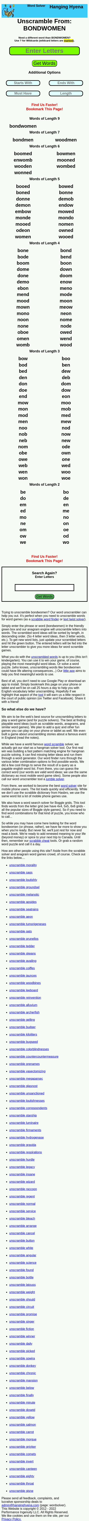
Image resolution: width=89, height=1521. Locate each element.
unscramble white (21, 1248)
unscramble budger (22, 1027)
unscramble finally (21, 1395)
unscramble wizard (22, 1181)
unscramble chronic (22, 1373)
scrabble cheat (39, 840)
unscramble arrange (23, 1225)
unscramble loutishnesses (27, 1100)
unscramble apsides (23, 902)
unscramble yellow (22, 1417)
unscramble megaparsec (26, 1078)
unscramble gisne (21, 1491)
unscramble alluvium (23, 1005)
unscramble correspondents (28, 1108)
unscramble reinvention (25, 997)
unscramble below (21, 1387)
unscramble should (22, 1299)
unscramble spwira (22, 1358)
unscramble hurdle (22, 1159)
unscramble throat (21, 1483)
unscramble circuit (21, 1306)
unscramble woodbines (25, 983)
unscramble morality (23, 865)
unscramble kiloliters (23, 1034)
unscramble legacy (22, 1167)
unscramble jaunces (23, 975)
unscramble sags (20, 872)
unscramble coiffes (22, 968)
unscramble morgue (22, 1439)
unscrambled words (44, 656)
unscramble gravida (22, 1145)
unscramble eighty (21, 1476)
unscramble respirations (25, 1152)
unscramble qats (20, 931)
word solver (69, 785)
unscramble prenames (24, 1064)
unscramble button (22, 1240)
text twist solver (73, 619)
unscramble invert (21, 1461)
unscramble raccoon (23, 1189)
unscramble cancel (22, 1233)
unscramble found (21, 1270)
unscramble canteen (23, 1468)
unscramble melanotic (24, 894)
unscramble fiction (21, 1329)
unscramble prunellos (23, 938)
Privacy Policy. (11, 1519)
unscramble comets (22, 1454)
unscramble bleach (22, 1218)
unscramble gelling (22, 1019)
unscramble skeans (22, 953)
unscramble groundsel (24, 887)
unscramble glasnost (23, 1086)
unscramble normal (22, 1203)
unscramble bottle (21, 1277)
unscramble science (22, 1262)
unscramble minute (22, 1402)
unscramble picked (22, 1351)
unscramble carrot (21, 1432)
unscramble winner (22, 1336)
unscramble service (22, 1211)
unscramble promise (23, 1314)
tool (40, 694)
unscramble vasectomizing (27, 1071)
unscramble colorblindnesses (29, 1049)
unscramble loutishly (23, 879)
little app (69, 670)
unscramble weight (22, 1292)
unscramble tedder (22, 946)
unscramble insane (22, 1174)
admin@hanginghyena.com (20, 1505)
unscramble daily (20, 1343)
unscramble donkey (22, 1365)
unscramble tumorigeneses (27, 924)
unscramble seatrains (23, 909)
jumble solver (55, 779)
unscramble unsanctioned (26, 1093)
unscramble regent (22, 1196)
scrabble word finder (45, 619)
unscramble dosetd (22, 1410)
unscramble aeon (21, 916)
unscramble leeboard (23, 990)
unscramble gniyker (22, 1446)
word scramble (54, 744)
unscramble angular (22, 1255)
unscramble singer (21, 1321)
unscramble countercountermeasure (33, 1056)
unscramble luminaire (23, 1122)
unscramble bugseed (23, 1041)
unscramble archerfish (24, 1012)
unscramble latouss (22, 1284)
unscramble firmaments (25, 1130)
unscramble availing (22, 960)
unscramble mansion (23, 1380)
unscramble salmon (22, 1424)
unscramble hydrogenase (26, 1137)
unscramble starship (23, 1115)
